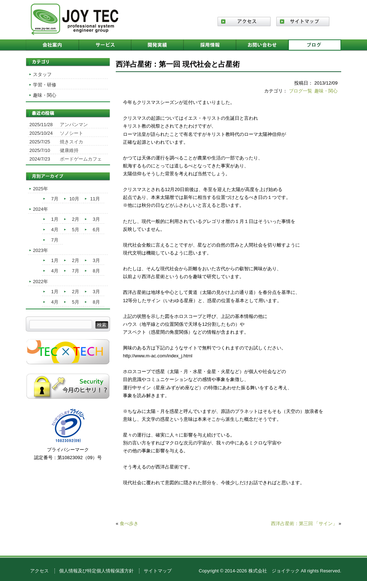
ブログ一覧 (300, 91)
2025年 (40, 188)
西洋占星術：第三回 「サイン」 (304, 523)
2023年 (40, 250)
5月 (75, 229)
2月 (75, 219)
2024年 (40, 209)
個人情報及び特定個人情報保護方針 (96, 570)
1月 (54, 219)
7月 (54, 198)
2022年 (40, 281)
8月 (96, 270)
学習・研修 (44, 84)
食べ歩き (129, 523)
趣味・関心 (326, 91)
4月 (54, 229)
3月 (96, 219)
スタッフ (42, 74)
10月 (74, 198)
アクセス (39, 570)
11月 (95, 198)
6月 (96, 229)
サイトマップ (158, 570)
